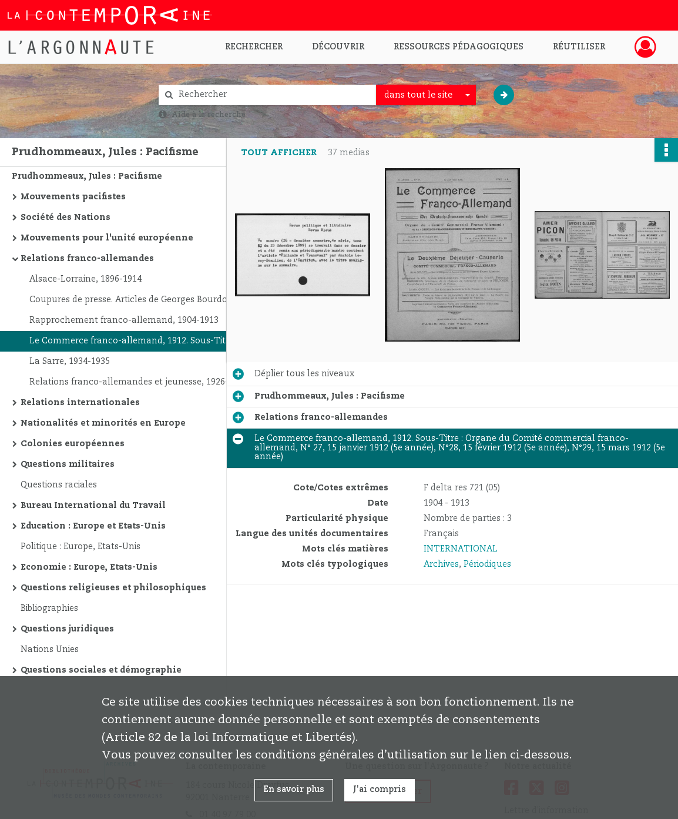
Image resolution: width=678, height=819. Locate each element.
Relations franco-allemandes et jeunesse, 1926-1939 (138, 382)
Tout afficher (279, 153)
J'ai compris (379, 789)
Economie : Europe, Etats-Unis (89, 567)
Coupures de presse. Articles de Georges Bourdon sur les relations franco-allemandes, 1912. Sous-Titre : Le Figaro (146, 300)
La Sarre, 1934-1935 (69, 361)
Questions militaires (68, 464)
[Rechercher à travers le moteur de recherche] (273, 95)
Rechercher (254, 47)
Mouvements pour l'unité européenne (107, 238)
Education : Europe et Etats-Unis (93, 526)
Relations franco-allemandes (87, 259)
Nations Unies (50, 650)
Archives (441, 564)
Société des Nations (65, 217)
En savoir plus (293, 789)
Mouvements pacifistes (73, 197)
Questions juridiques (67, 629)
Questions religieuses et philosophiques (113, 588)
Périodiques (487, 564)
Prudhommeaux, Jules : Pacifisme (87, 176)
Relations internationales (80, 403)
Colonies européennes (73, 444)
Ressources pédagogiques (458, 47)
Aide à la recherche (209, 114)
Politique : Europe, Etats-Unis (80, 547)
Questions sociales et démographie (101, 670)
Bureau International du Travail (93, 506)
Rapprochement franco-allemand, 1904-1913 (124, 320)
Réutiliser (579, 47)
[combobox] (426, 95)
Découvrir (338, 47)
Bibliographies (49, 608)
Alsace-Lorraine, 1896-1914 (85, 279)
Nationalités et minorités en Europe (103, 423)
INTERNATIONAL (461, 549)
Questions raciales (59, 485)
